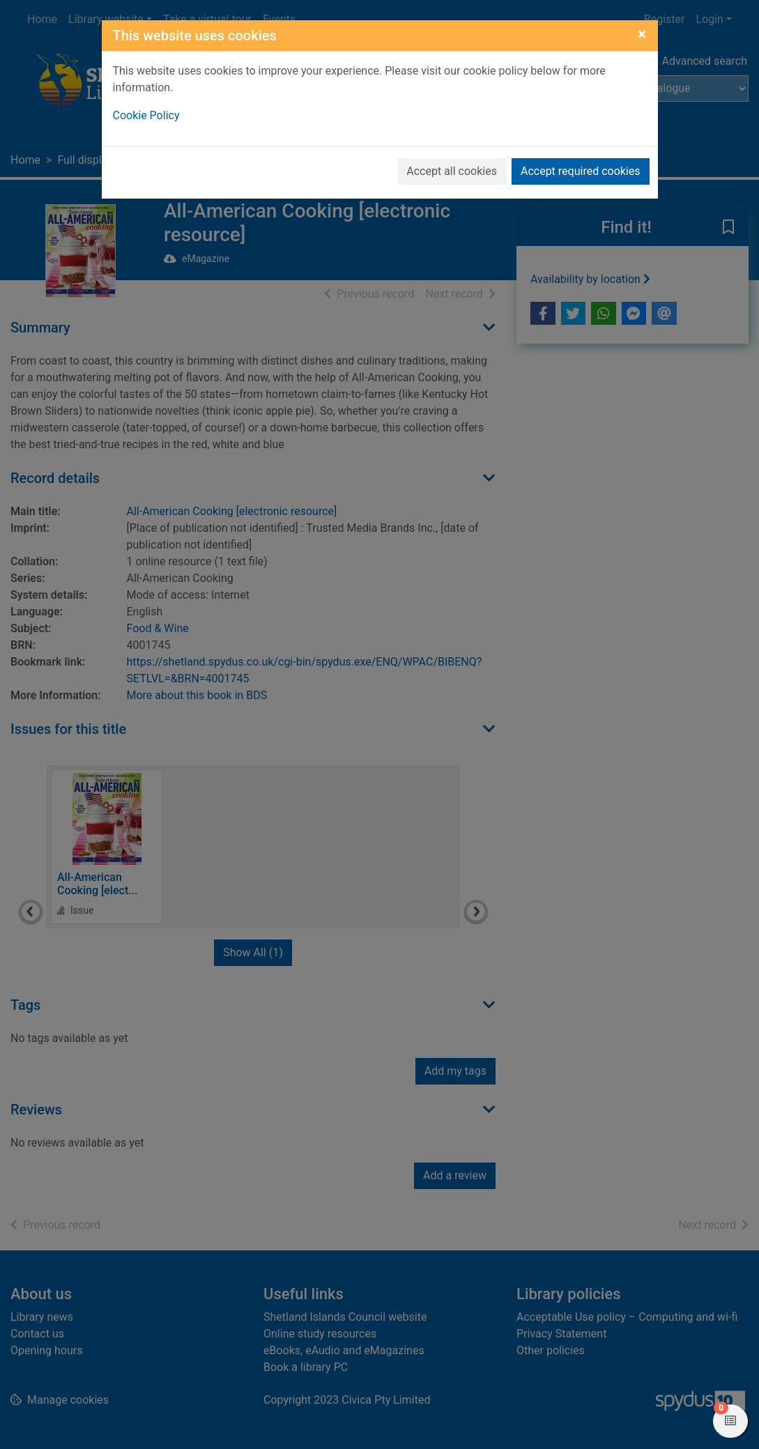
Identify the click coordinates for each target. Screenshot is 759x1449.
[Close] (642, 34)
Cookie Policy (146, 115)
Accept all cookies (451, 171)
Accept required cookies (581, 171)
